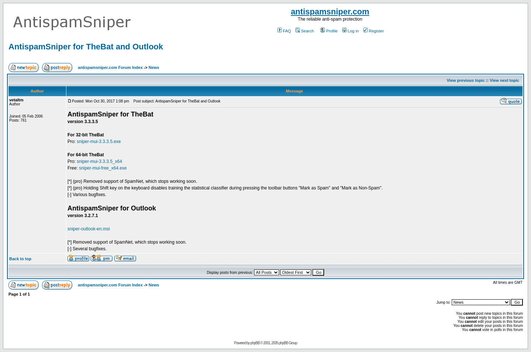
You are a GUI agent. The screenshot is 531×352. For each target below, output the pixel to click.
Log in (350, 31)
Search (304, 31)
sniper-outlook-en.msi (88, 228)
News (154, 67)
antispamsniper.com (330, 11)
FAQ (284, 31)
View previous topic (466, 80)
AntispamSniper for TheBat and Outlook (85, 46)
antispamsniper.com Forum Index (110, 67)
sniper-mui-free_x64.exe (102, 168)
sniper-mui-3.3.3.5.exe (99, 141)
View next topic (504, 80)
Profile (328, 31)
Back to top (20, 259)
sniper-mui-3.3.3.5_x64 (99, 161)
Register (373, 31)
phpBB (255, 343)
